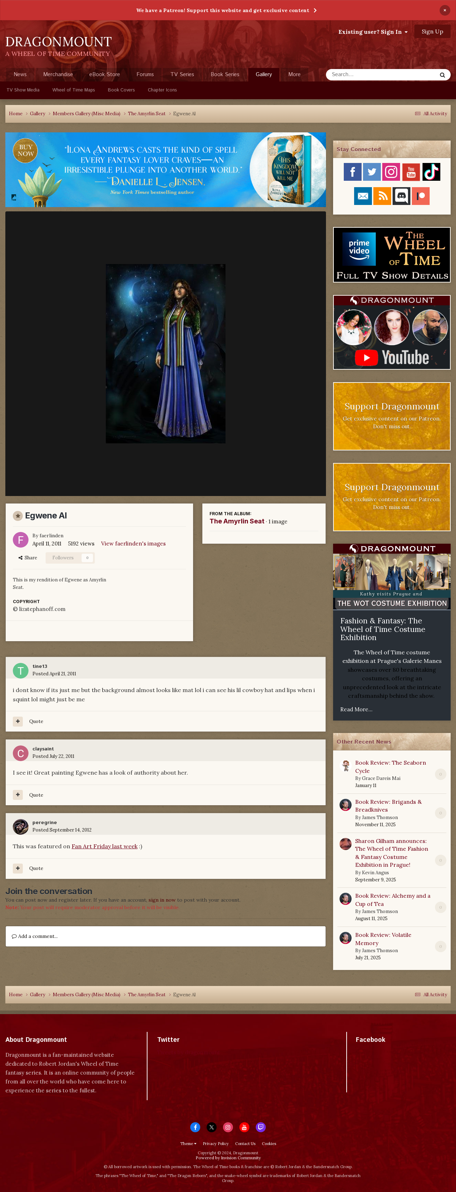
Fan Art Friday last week (105, 846)
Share (28, 558)
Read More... (356, 709)
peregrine (44, 822)
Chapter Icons (162, 90)
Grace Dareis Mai (381, 778)
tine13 (39, 666)
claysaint (43, 749)
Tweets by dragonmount (188, 1052)
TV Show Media (23, 90)
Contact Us (245, 1143)
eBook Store (104, 74)
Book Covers (121, 90)
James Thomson (380, 817)
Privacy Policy (216, 1143)
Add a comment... (35, 936)
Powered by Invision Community (228, 1157)
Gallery (264, 76)
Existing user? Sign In (373, 31)
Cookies (269, 1143)
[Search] (362, 74)
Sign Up (432, 31)
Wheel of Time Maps (73, 90)
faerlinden (51, 535)
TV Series (182, 74)
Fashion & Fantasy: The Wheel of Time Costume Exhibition (382, 629)
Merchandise (58, 74)
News (20, 74)
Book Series (225, 74)
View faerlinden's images (133, 543)
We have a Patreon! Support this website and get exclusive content (222, 10)
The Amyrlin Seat (236, 521)
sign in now (162, 900)
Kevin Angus (375, 873)
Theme (188, 1143)
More (294, 74)
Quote (36, 721)
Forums (145, 74)
